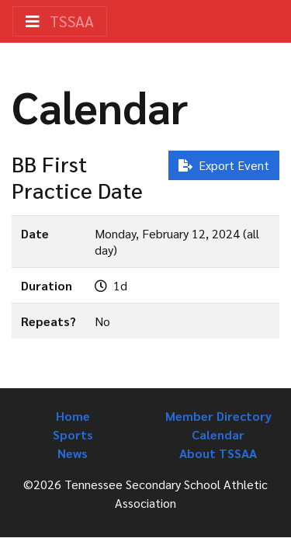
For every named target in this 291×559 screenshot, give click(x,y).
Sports (73, 434)
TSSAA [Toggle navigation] (60, 21)
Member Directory (218, 416)
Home (73, 416)
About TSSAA (218, 453)
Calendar (218, 434)
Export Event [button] (223, 165)
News (72, 453)
